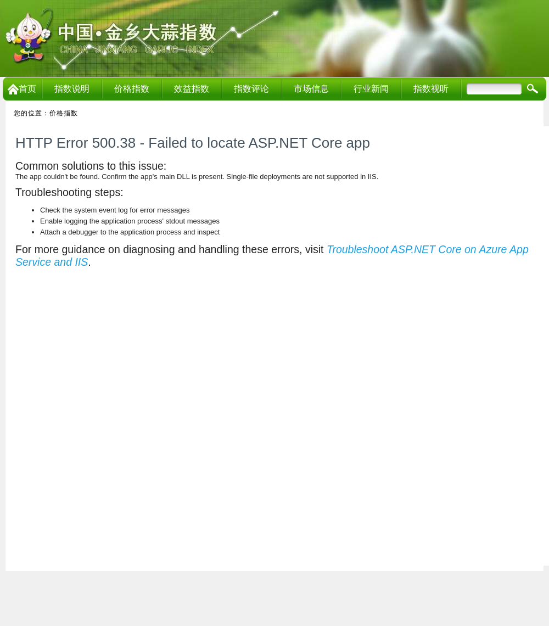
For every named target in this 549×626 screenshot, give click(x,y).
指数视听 (431, 88)
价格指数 (131, 88)
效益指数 (191, 88)
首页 (22, 88)
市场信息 (311, 88)
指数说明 (71, 88)
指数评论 (251, 88)
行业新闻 (371, 88)
